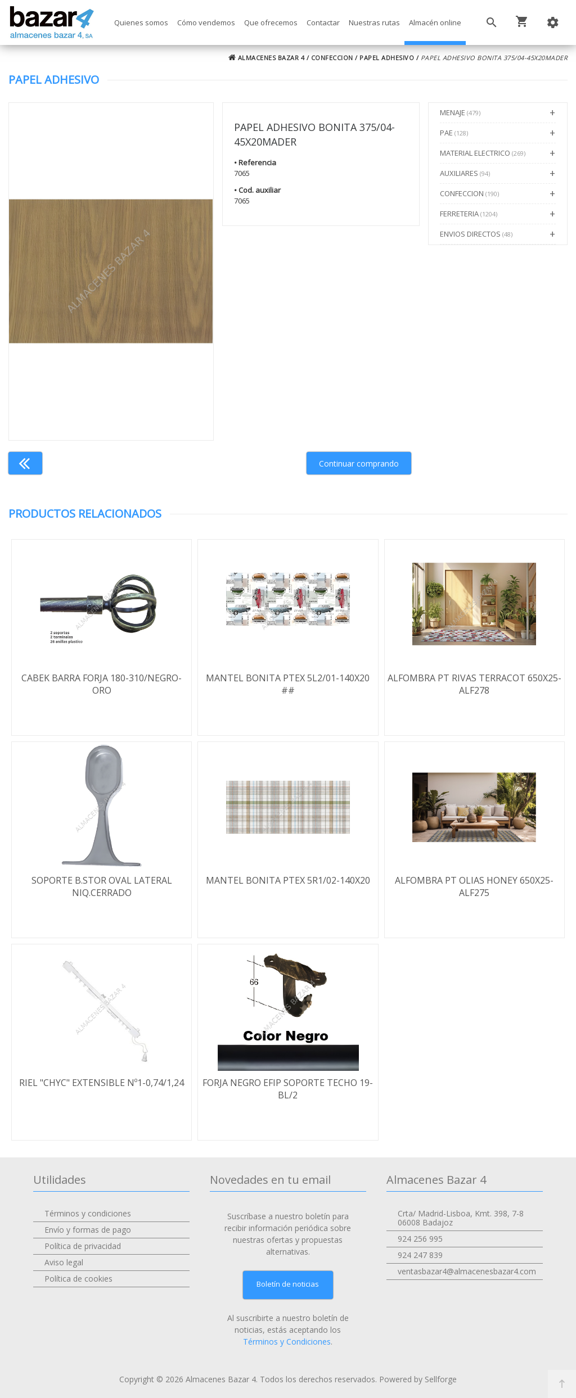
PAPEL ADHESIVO (386, 57)
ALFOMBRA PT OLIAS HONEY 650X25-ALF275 (474, 886)
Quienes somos (141, 22)
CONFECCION (332, 57)
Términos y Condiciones (287, 1341)
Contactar (323, 22)
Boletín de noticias (287, 1284)
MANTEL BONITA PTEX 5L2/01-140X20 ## (288, 684)
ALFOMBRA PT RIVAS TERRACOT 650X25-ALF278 (474, 684)
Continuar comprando (359, 463)
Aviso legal (63, 1262)
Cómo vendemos (206, 22)
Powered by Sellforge (418, 1379)
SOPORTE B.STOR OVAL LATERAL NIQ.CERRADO (102, 886)
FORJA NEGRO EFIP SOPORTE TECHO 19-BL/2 (287, 1088)
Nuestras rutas (374, 22)
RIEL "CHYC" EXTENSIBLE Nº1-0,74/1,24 (101, 1082)
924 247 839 (420, 1255)
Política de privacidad (82, 1246)
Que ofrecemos (271, 22)
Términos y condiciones (87, 1213)
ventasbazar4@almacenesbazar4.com (467, 1271)
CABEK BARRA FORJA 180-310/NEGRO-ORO (101, 684)
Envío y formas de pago (87, 1229)
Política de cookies (78, 1278)
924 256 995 (420, 1238)
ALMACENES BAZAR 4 (266, 57)
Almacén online (435, 22)
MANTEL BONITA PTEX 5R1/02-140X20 (288, 880)
